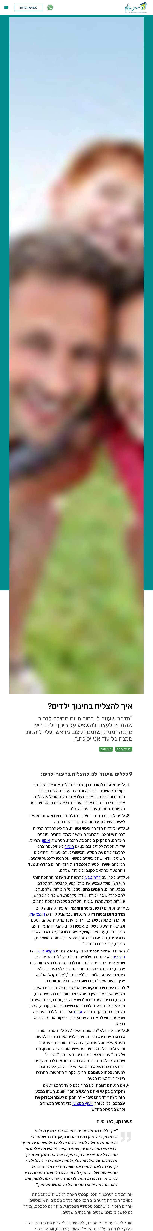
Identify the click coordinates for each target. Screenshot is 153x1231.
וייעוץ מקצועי (82, 1103)
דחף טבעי (92, 877)
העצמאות (37, 914)
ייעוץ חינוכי (105, 749)
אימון (46, 840)
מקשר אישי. (45, 950)
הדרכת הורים (124, 749)
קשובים (119, 956)
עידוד (77, 1011)
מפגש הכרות (28, 7)
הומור (69, 846)
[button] (6, 7)
